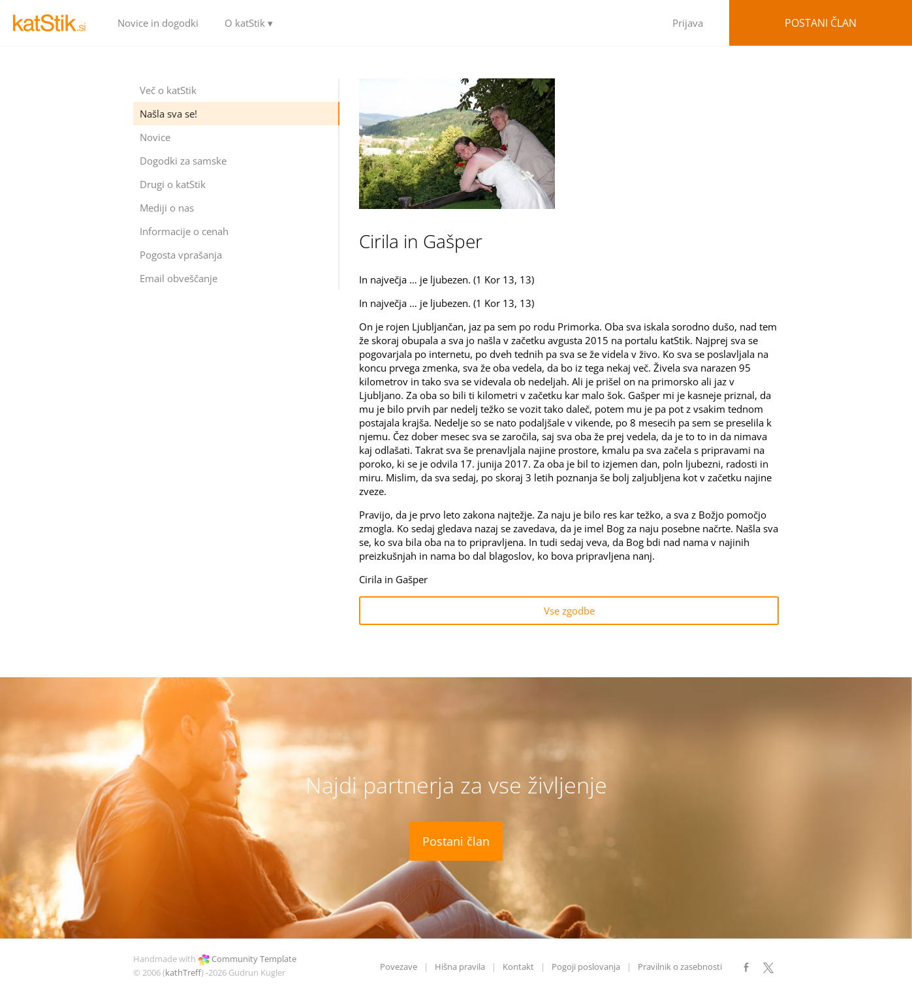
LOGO (52, 23)
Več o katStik (168, 90)
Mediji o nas (167, 207)
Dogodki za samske (183, 160)
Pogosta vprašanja (181, 254)
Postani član (821, 23)
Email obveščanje (178, 278)
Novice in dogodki (158, 22)
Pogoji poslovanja (586, 966)
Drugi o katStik (173, 184)
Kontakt (518, 966)
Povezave (398, 966)
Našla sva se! (168, 113)
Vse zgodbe (569, 610)
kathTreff (183, 972)
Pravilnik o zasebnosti (680, 966)
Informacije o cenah (184, 231)
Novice (155, 137)
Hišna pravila (460, 966)
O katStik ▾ (249, 22)
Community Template (254, 959)
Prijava (687, 22)
